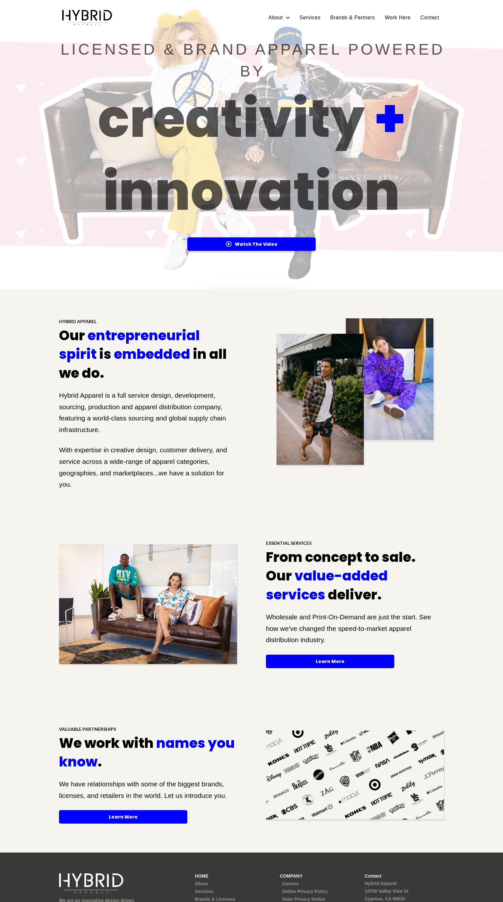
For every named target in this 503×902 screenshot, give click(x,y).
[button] (251, 244)
